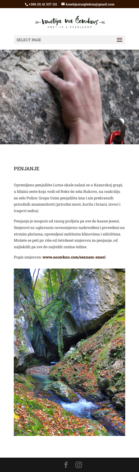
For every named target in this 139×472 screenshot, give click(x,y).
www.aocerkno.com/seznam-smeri (74, 257)
